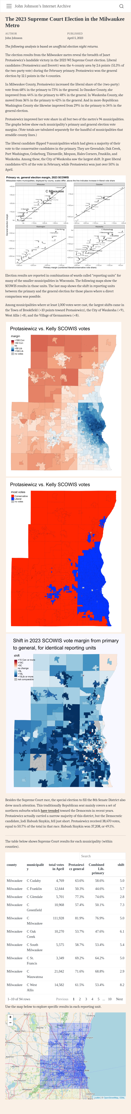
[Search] (103, 856)
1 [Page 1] (73, 999)
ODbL (122, 1098)
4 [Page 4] (92, 999)
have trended (50, 811)
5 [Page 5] (98, 999)
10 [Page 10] (110, 999)
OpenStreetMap (111, 1098)
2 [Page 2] (80, 999)
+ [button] (10, 1017)
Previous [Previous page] (62, 999)
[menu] (9, 6)
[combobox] (121, 6)
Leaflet (97, 1098)
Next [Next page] (119, 999)
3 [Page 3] (86, 999)
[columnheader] (15, 869)
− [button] (10, 1023)
